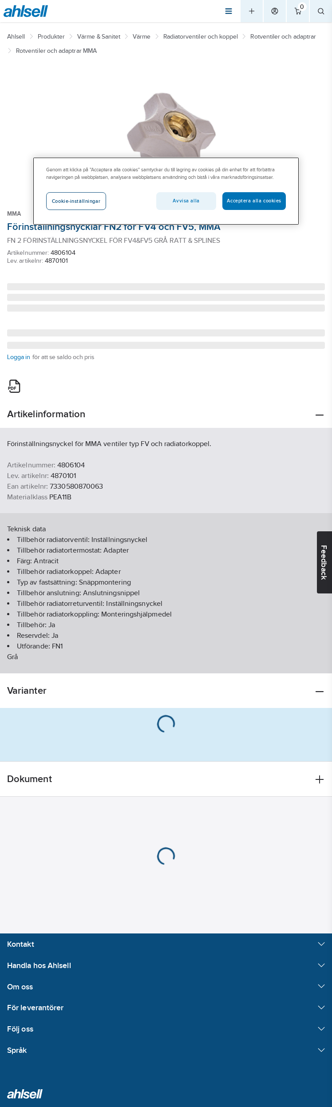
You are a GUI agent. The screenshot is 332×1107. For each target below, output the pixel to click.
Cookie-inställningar (76, 201)
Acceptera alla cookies (254, 200)
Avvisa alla (186, 200)
